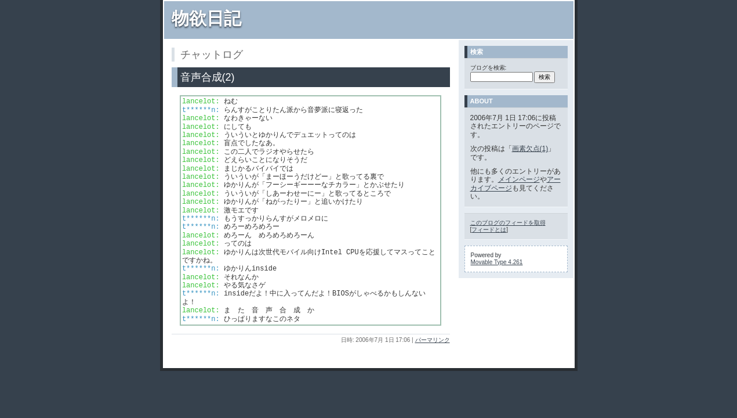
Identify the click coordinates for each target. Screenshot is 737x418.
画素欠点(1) (530, 149)
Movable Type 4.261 (497, 262)
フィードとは (488, 229)
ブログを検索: (488, 67)
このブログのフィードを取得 (508, 222)
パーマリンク (432, 340)
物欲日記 (206, 18)
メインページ (519, 179)
